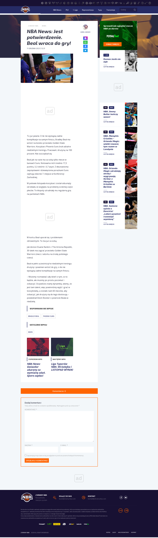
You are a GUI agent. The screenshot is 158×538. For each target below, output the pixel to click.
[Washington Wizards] (150, 2)
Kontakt (133, 533)
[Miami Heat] (98, 2)
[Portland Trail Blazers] (131, 2)
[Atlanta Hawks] (42, 2)
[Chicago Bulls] (57, 2)
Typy (102, 10)
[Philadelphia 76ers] (124, 2)
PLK (75, 10)
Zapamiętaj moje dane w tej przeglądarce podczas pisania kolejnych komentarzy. (55, 456)
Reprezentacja (92, 10)
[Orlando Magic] (120, 2)
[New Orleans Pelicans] (109, 2)
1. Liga (81, 10)
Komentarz (31, 410)
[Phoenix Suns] (127, 2)
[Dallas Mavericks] (64, 2)
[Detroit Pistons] (72, 2)
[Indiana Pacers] (83, 2)
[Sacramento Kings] (135, 2)
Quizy (111, 533)
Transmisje (110, 10)
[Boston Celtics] (46, 2)
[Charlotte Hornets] (53, 2)
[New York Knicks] (113, 2)
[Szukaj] (134, 10)
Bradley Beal (34, 316)
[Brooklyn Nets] (50, 2)
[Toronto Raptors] (142, 2)
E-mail (64, 445)
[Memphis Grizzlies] (94, 2)
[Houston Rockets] (79, 2)
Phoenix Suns (50, 316)
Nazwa (28, 445)
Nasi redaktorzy (121, 533)
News (45, 26)
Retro (104, 533)
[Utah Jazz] (146, 2)
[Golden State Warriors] (76, 2)
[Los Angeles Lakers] (90, 2)
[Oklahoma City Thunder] (116, 2)
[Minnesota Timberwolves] (105, 2)
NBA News (67, 10)
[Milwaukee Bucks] (101, 2)
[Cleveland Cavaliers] (61, 2)
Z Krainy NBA (33, 26)
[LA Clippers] (87, 2)
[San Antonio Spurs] (138, 2)
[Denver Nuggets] (68, 2)
